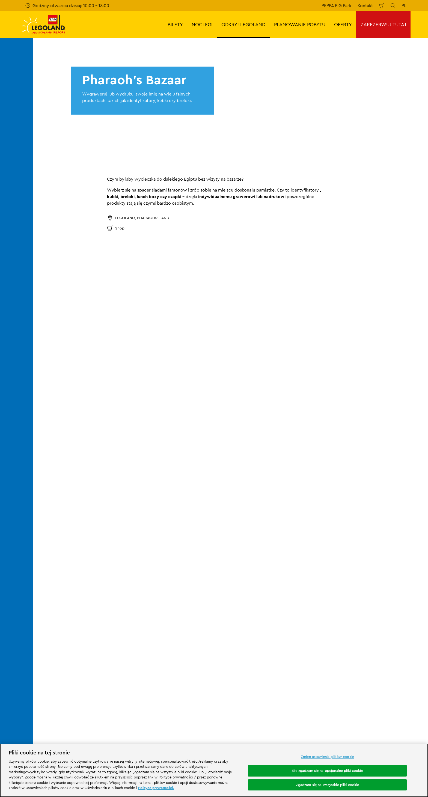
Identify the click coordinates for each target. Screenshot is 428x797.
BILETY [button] (175, 24)
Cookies (243, 639)
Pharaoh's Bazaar (181, 544)
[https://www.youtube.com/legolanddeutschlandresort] (390, 714)
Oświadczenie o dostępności (264, 648)
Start (59, 544)
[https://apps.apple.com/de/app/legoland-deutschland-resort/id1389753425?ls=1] (405, 675)
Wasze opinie (68, 581)
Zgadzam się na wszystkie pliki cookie (327, 785)
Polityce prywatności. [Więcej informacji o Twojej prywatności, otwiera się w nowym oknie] (156, 788)
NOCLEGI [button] (202, 24)
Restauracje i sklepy (124, 544)
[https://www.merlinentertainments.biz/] (56, 683)
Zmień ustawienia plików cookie (327, 757)
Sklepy (154, 544)
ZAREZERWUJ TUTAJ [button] (383, 24)
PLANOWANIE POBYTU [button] (299, 24)
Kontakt (365, 5)
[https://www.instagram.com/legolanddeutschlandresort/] (377, 714)
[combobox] (203, 499)
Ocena (61, 591)
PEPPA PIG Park (336, 5)
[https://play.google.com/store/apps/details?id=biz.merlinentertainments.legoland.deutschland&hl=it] (366, 675)
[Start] (94, 683)
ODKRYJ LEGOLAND (86, 544)
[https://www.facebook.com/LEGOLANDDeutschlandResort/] (363, 714)
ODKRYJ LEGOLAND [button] (243, 24)
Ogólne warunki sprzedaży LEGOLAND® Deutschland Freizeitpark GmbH (274, 589)
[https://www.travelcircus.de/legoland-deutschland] (126, 683)
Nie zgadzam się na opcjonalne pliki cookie (327, 770)
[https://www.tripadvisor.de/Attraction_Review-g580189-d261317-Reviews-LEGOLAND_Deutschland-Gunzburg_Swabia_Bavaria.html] (404, 714)
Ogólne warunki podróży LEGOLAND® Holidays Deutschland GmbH (273, 618)
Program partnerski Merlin (170, 572)
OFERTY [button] (343, 24)
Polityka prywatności (256, 629)
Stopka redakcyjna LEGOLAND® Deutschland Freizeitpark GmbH (266, 574)
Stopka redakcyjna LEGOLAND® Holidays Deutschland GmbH (275, 603)
